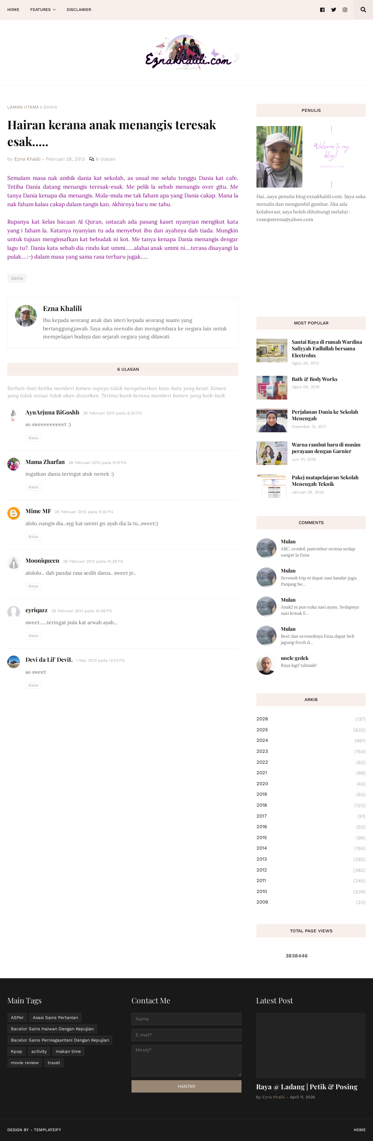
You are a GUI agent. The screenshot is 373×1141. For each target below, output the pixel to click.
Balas (33, 438)
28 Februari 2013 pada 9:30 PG (84, 511)
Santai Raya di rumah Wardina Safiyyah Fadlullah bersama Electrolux (327, 348)
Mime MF (38, 511)
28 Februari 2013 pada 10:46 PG (81, 611)
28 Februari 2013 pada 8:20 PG (112, 413)
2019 (311, 794)
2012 (311, 870)
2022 (311, 762)
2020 (311, 784)
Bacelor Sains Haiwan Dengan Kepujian (52, 1028)
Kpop (16, 1051)
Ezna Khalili (62, 308)
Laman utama (23, 107)
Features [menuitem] (40, 9)
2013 (311, 859)
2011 (311, 881)
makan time (68, 1051)
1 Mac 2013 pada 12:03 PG (100, 660)
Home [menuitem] (13, 9)
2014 (311, 848)
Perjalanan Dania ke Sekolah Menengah (325, 415)
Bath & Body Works (314, 378)
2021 (311, 773)
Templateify (47, 1130)
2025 (311, 730)
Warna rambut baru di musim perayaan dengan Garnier (326, 448)
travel (54, 1062)
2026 (311, 719)
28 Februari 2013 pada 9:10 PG (97, 462)
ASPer (17, 1017)
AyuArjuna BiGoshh (52, 412)
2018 (311, 805)
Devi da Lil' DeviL (48, 659)
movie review (25, 1062)
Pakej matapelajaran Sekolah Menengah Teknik (325, 480)
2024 (311, 740)
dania (50, 107)
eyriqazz (36, 610)
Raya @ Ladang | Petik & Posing (307, 1086)
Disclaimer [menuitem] (79, 9)
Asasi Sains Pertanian (55, 1017)
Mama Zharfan (45, 461)
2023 (311, 751)
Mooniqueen (42, 560)
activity (39, 1051)
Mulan (288, 541)
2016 (311, 827)
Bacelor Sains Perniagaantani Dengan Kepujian (60, 1040)
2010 (311, 892)
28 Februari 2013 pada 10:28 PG (93, 561)
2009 (311, 902)
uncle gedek (295, 657)
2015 (311, 838)
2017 (311, 816)
